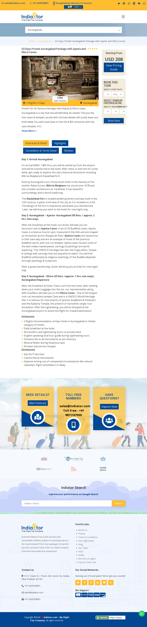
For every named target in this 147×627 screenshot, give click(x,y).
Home (31, 41)
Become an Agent (87, 559)
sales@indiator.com (15, 3)
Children (114, 106)
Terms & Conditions (88, 537)
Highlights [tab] (60, 143)
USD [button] (76, 6)
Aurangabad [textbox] (35, 29)
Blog (80, 544)
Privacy (81, 534)
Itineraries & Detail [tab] (36, 143)
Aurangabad (45, 41)
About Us (82, 530)
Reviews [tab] (68, 150)
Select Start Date (113, 89)
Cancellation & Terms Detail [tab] (41, 150)
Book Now (114, 120)
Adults (106, 106)
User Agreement (86, 541)
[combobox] (73, 30)
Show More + (29, 130)
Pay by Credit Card (87, 562)
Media (81, 555)
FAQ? (80, 551)
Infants (121, 106)
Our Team (83, 548)
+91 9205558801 (40, 3)
